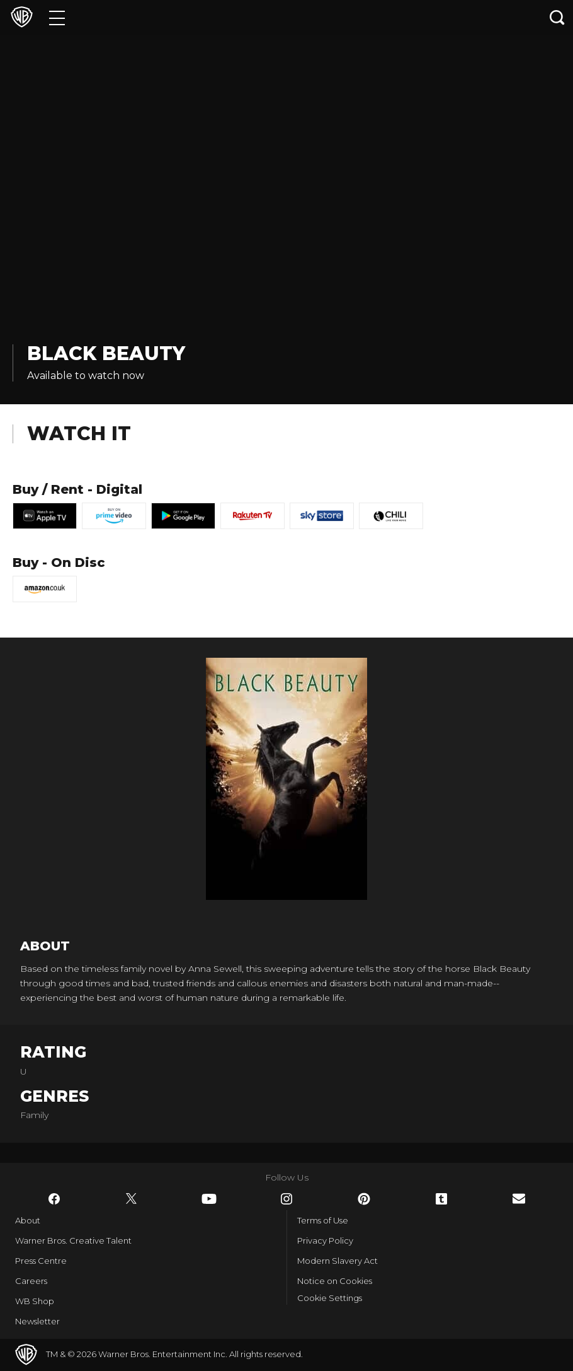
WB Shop (34, 1301)
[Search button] (557, 17)
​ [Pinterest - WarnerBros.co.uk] (364, 1199)
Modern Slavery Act (337, 1261)
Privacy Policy (325, 1240)
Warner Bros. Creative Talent (73, 1240)
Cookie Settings (329, 1298)
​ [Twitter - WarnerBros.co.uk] (131, 1199)
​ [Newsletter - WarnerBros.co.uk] (518, 1199)
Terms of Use (322, 1220)
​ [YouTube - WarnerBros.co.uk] (209, 1199)
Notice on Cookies (334, 1281)
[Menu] (57, 17)
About (27, 1220)
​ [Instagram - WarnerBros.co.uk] (286, 1199)
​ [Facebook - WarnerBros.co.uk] (54, 1199)
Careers (31, 1281)
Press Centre (41, 1261)
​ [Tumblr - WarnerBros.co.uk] (441, 1199)
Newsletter (37, 1321)
